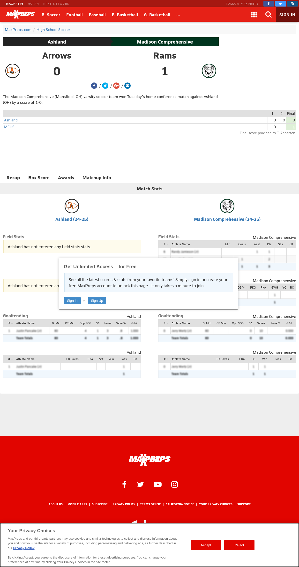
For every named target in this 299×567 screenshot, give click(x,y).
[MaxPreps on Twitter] (280, 4)
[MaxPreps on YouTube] (158, 484)
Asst (257, 244)
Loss (124, 359)
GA (98, 323)
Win (111, 359)
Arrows (56, 55)
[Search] (268, 14)
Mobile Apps (77, 504)
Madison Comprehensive (165, 41)
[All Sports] (178, 14)
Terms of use (150, 504)
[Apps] (254, 14)
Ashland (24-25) (71, 219)
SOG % (240, 287)
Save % (121, 323)
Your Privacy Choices (215, 504)
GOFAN (33, 3)
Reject (239, 545)
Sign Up (97, 301)
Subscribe (100, 504)
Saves (108, 323)
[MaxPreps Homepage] (149, 460)
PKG (253, 287)
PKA (263, 287)
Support (244, 504)
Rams (164, 55)
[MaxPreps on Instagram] (292, 4)
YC (284, 287)
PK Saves (72, 359)
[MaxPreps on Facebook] (268, 4)
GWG (274, 287)
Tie (135, 359)
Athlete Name (181, 244)
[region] (149, 545)
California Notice (180, 504)
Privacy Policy (123, 504)
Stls (280, 244)
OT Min (70, 323)
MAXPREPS (15, 3)
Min (227, 244)
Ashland (57, 41)
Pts (269, 244)
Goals (242, 244)
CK (291, 244)
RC (292, 287)
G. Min (56, 323)
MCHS (9, 126)
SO (101, 359)
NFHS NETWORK (56, 3)
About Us (56, 504)
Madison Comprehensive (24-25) (227, 219)
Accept (206, 545)
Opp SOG (85, 323)
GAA (134, 323)
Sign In (72, 301)
